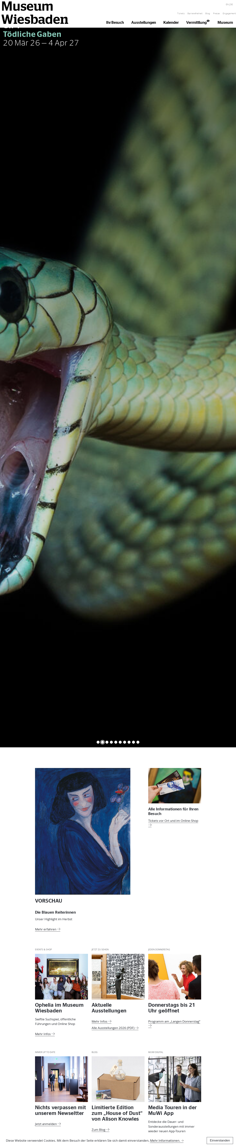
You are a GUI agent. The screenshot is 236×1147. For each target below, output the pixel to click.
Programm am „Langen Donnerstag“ (174, 1023)
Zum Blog (100, 1129)
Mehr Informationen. (165, 1140)
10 (137, 741)
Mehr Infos (45, 1033)
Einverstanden (220, 1140)
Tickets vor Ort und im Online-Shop (173, 822)
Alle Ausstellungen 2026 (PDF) (115, 1027)
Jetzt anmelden (48, 1123)
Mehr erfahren (47, 929)
